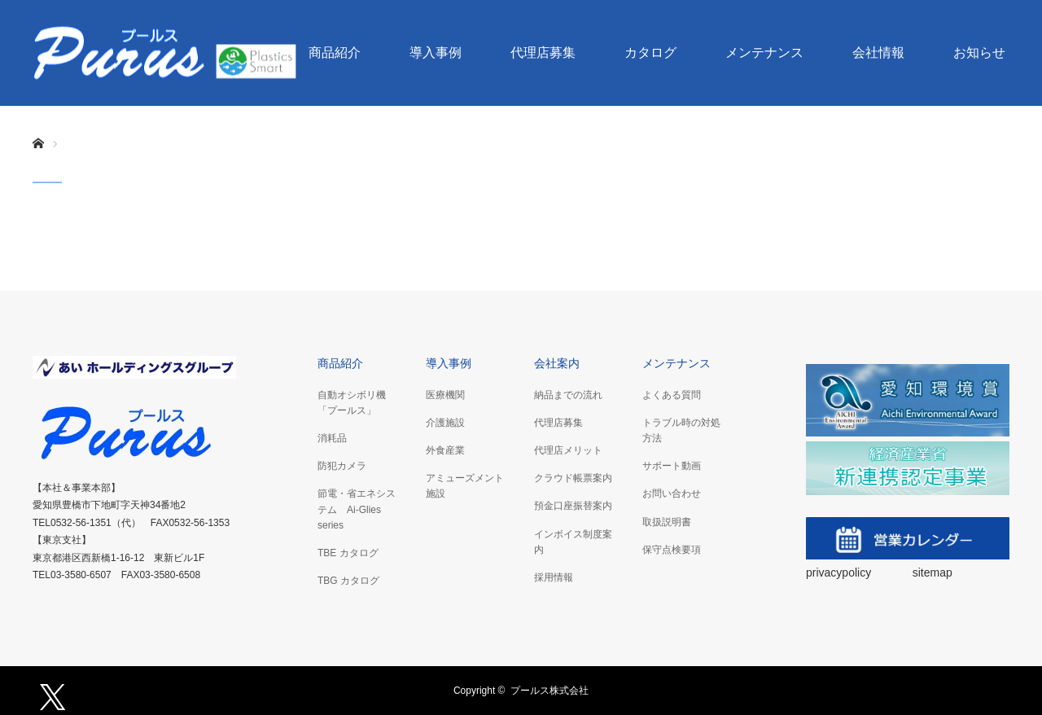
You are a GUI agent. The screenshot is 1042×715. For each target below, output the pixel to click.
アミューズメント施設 (465, 485)
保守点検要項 (671, 549)
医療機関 (445, 395)
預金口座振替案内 (573, 505)
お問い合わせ (671, 493)
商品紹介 (335, 52)
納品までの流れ (568, 395)
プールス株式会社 (549, 690)
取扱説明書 (666, 522)
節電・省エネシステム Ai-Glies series (356, 509)
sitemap (932, 572)
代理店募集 (543, 52)
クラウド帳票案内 (573, 478)
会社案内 (557, 363)
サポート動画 (671, 466)
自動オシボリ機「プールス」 (351, 402)
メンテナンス (764, 52)
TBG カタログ (348, 580)
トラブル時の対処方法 (681, 430)
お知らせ (979, 52)
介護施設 (445, 422)
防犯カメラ (341, 466)
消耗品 (332, 438)
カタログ (650, 52)
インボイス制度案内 (573, 542)
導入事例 (435, 52)
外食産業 (445, 450)
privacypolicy (840, 572)
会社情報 (878, 52)
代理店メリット (568, 450)
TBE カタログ (348, 553)
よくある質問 (671, 395)
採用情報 (553, 577)
